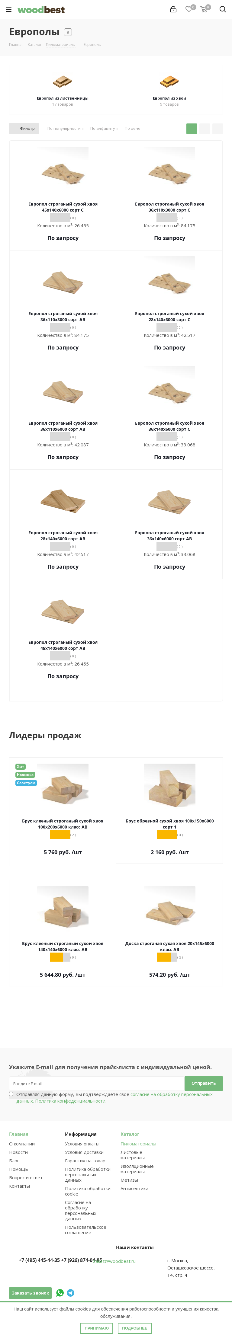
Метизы (129, 1180)
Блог (14, 1161)
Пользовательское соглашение (85, 1229)
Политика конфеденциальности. (70, 1101)
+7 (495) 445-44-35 (39, 1260)
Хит (20, 766)
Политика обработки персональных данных (88, 1174)
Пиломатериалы (138, 1144)
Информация (81, 1134)
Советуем (26, 782)
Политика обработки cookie (88, 1191)
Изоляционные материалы (137, 1168)
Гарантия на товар (85, 1161)
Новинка (25, 774)
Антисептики (134, 1188)
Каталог (130, 1134)
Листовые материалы (133, 1155)
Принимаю (97, 1328)
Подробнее (134, 1328)
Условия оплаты (82, 1144)
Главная (18, 1134)
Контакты (19, 1186)
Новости (18, 1152)
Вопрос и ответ (26, 1177)
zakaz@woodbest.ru (114, 1261)
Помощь (18, 1169)
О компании (22, 1144)
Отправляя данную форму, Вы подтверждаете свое (114, 1097)
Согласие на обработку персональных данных (80, 1210)
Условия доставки (84, 1152)
